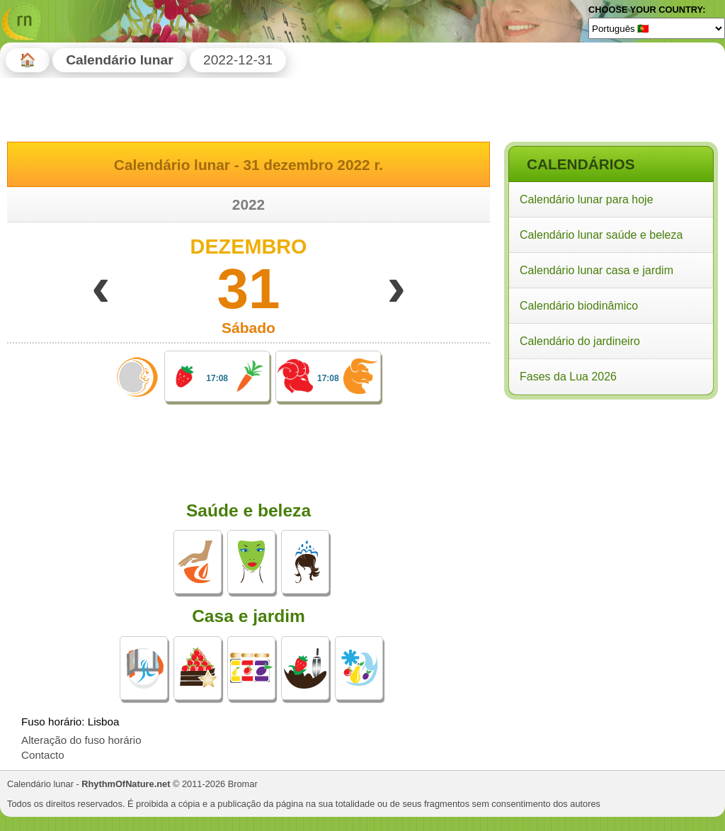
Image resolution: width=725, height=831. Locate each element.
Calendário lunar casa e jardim (596, 270)
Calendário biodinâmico (579, 306)
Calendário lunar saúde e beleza (601, 235)
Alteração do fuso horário (81, 740)
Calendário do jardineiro (580, 341)
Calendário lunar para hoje (586, 199)
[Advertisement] (610, 495)
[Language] (656, 28)
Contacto (42, 755)
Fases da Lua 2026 (568, 377)
